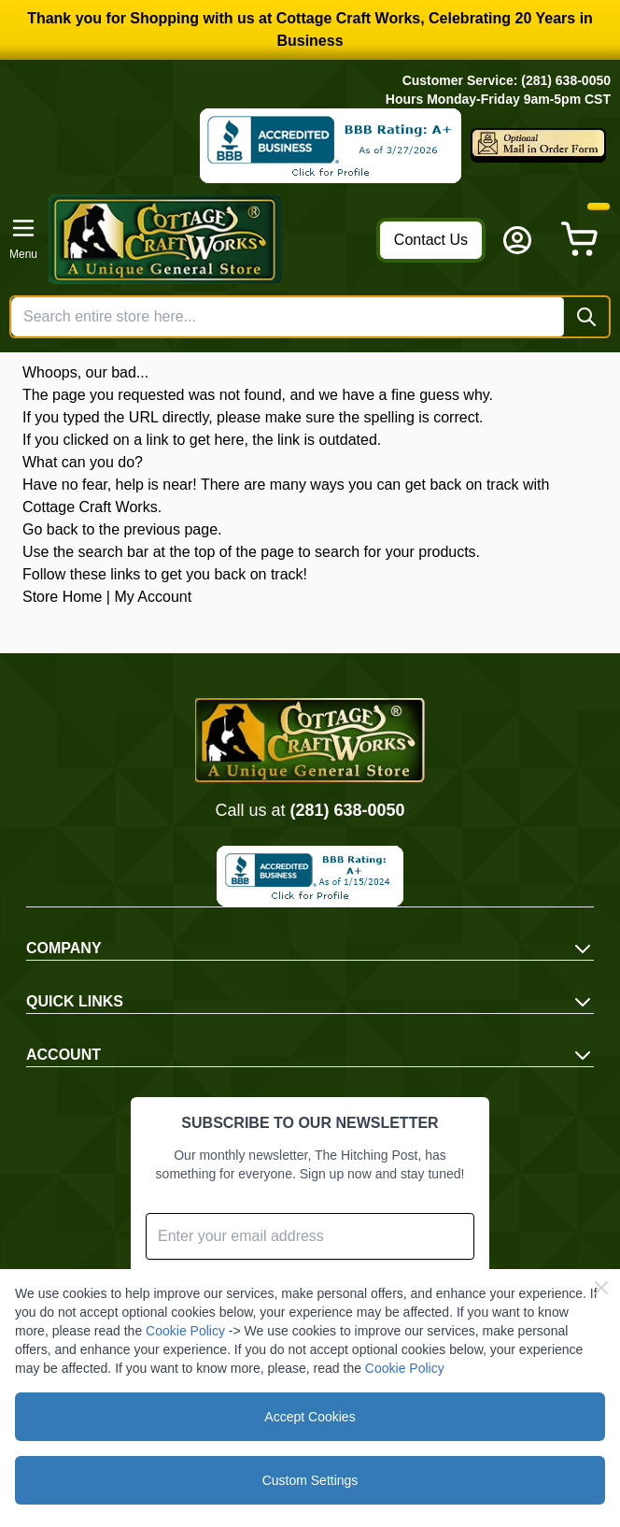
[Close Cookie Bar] (601, 1288)
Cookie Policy (185, 1330)
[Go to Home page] (207, 239)
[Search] (586, 316)
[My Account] (517, 240)
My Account (152, 597)
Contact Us (431, 240)
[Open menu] (23, 239)
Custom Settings (310, 1480)
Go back (50, 529)
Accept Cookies (309, 1416)
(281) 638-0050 (346, 810)
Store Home (62, 597)
